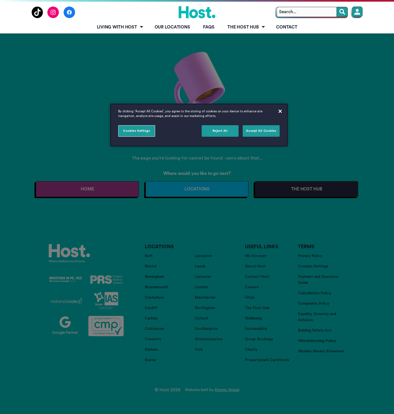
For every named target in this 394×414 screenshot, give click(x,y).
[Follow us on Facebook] (69, 17)
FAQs (208, 27)
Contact (286, 27)
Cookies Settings (136, 130)
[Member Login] (357, 12)
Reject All (220, 130)
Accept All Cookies (261, 130)
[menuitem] (119, 27)
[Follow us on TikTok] (37, 17)
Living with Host (120, 27)
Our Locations (172, 27)
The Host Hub (246, 27)
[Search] (342, 12)
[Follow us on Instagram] (53, 17)
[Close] (280, 111)
